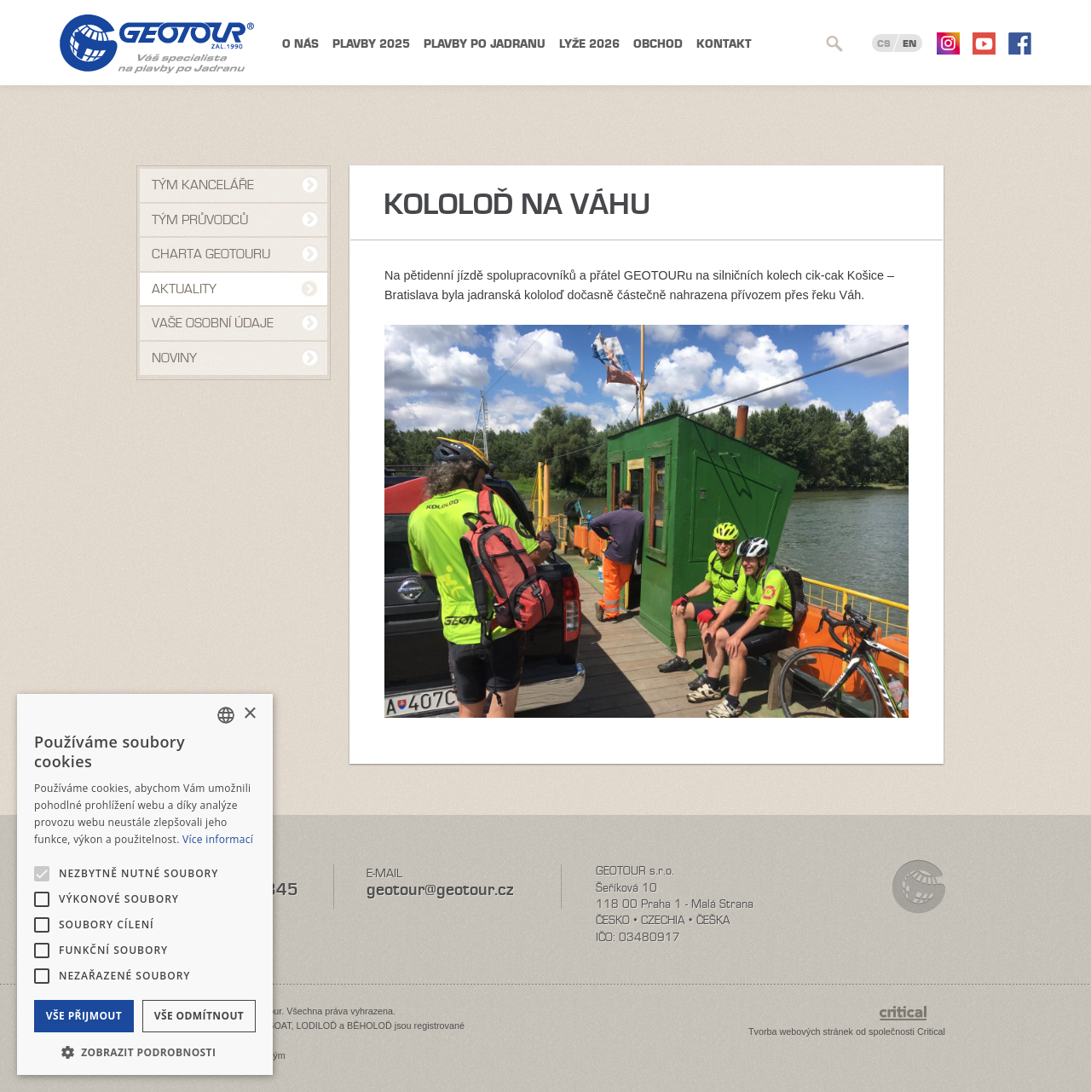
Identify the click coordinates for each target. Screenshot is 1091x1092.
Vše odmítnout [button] (199, 1015)
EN (909, 43)
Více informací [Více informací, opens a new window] (217, 839)
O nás (300, 44)
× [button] (249, 714)
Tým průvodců (200, 220)
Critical (931, 1031)
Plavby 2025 (371, 44)
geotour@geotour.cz (440, 889)
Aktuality (184, 289)
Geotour (157, 43)
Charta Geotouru (211, 254)
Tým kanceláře (203, 185)
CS (884, 43)
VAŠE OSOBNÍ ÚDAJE (213, 323)
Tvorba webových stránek (800, 1031)
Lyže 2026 (589, 44)
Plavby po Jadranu (485, 44)
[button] (145, 1050)
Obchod (658, 44)
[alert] (145, 884)
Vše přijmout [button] (84, 1015)
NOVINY (174, 358)
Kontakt (724, 44)
